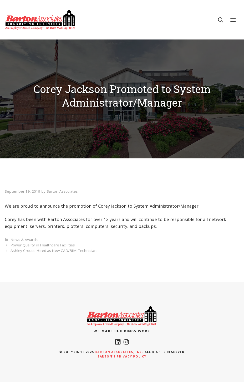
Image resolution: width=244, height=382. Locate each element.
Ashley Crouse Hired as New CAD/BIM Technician (53, 250)
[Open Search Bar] (220, 20)
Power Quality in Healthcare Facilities (42, 245)
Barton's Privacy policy (122, 356)
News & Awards (24, 239)
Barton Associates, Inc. (119, 352)
